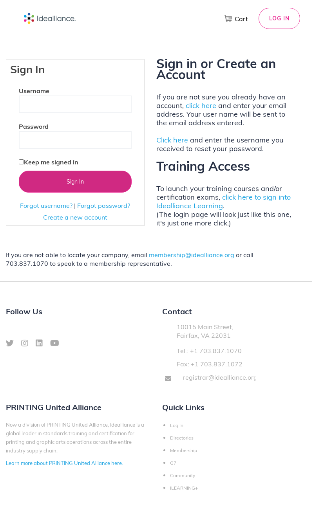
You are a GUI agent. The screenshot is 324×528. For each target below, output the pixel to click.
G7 (173, 463)
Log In (279, 18)
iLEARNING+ (184, 488)
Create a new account (75, 217)
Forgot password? (103, 205)
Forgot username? (46, 205)
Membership (183, 450)
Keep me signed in (51, 162)
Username (34, 91)
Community (182, 475)
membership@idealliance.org (191, 255)
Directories (182, 438)
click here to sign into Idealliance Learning (223, 201)
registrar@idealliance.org (220, 377)
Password (34, 126)
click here (201, 105)
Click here (172, 139)
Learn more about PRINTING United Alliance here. (64, 463)
